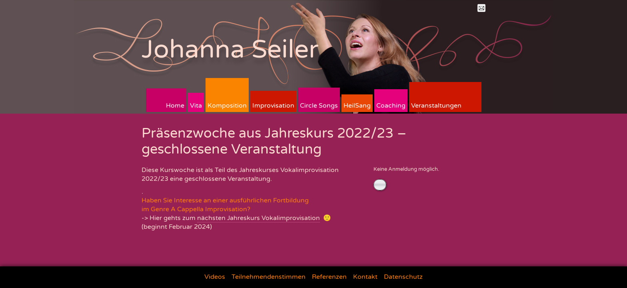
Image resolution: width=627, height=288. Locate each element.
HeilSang (357, 106)
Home (175, 106)
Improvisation (273, 106)
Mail (481, 8)
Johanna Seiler (230, 49)
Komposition (227, 106)
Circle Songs (319, 106)
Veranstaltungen (436, 106)
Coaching (390, 106)
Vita (196, 106)
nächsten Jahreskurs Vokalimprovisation (258, 218)
